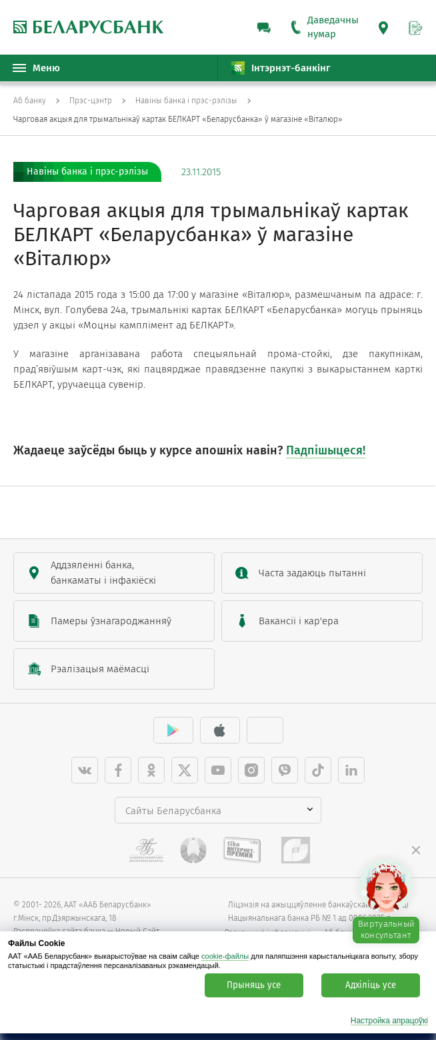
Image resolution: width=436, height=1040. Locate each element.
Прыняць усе (254, 985)
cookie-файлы (225, 956)
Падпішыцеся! (325, 450)
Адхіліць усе (370, 985)
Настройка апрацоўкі (389, 1021)
